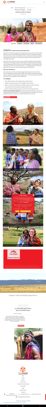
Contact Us (23, 392)
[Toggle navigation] (44, 2)
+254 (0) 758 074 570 (36, 394)
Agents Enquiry (23, 390)
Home (12, 7)
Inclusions (26, 43)
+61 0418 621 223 (24, 394)
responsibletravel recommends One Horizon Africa (14, 402)
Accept (17, 211)
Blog (23, 388)
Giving (23, 377)
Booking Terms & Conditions (23, 384)
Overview (13, 43)
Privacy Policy (23, 382)
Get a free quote (13, 97)
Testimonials (38, 43)
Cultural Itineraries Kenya (20, 7)
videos (32, 43)
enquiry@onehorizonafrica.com (24, 397)
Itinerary (19, 43)
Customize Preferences (25, 211)
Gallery (23, 380)
